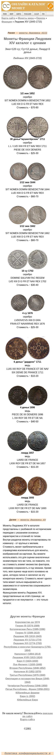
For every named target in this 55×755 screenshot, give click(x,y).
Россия (27, 14)
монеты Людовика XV (33, 520)
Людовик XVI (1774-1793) (27, 643)
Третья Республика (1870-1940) (27, 675)
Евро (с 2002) (27, 696)
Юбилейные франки (27, 692)
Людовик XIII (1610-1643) (27, 636)
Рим (5, 14)
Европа (40, 18)
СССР (36, 14)
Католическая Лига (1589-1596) (27, 629)
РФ (43, 14)
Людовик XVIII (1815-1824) (27, 657)
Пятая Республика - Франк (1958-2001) (28, 689)
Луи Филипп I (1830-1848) (27, 664)
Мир (11, 14)
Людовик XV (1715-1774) (28, 640)
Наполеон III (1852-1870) (27, 671)
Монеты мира (26, 18)
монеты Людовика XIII (33, 33)
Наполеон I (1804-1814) (27, 654)
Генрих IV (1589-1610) (27, 633)
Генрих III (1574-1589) (27, 625)
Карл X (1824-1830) (27, 661)
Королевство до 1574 (27, 622)
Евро (18, 14)
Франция (6, 21)
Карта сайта (8, 18)
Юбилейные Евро (27, 700)
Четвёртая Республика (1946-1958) (27, 685)
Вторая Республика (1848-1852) (28, 668)
